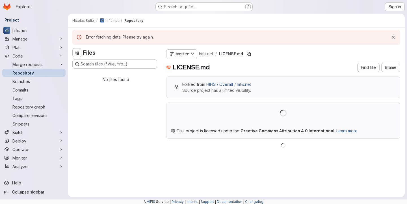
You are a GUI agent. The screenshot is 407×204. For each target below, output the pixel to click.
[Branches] (34, 81)
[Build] (34, 132)
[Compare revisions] (34, 115)
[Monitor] (34, 158)
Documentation (229, 201)
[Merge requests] (34, 64)
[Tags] (34, 98)
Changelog (254, 201)
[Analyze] (34, 166)
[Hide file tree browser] (76, 52)
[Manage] (34, 39)
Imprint (192, 201)
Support (207, 201)
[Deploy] (34, 141)
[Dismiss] (393, 37)
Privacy (178, 201)
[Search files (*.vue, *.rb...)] (114, 64)
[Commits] (34, 90)
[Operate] (34, 149)
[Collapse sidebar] (34, 192)
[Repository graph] (34, 107)
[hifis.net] (34, 30)
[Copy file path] (248, 53)
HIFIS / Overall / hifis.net (228, 84)
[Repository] (34, 73)
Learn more (347, 130)
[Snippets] (34, 124)
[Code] (34, 56)
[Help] (34, 183)
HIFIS (151, 201)
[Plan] (34, 47)
